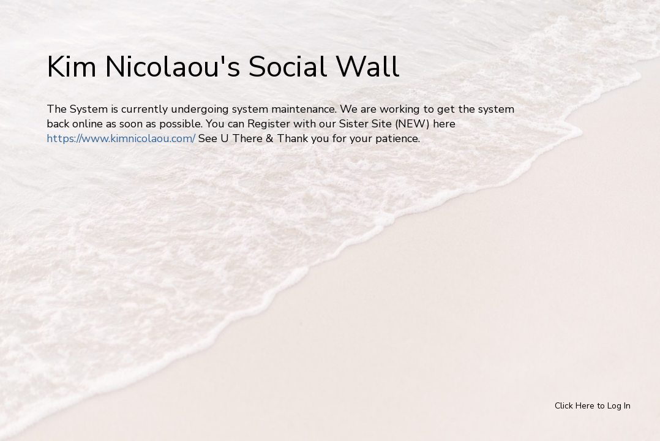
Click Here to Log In (593, 406)
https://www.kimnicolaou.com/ (121, 138)
